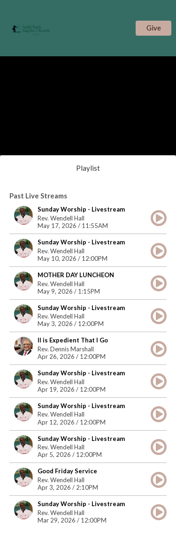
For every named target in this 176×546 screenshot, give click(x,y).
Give (153, 27)
